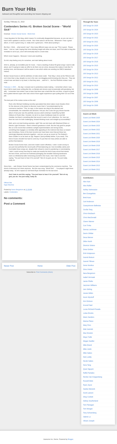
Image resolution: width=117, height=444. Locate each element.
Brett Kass (87, 197)
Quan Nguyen (88, 369)
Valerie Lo (87, 417)
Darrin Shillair (88, 233)
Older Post (70, 266)
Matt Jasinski (88, 329)
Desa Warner (88, 237)
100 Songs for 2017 (90, 58)
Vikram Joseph (88, 421)
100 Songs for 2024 (90, 30)
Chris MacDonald (89, 217)
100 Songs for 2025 (90, 26)
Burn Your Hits (19, 9)
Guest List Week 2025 (91, 118)
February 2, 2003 (10, 87)
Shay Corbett (88, 397)
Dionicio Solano (89, 245)
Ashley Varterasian (90, 190)
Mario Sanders (88, 317)
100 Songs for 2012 (90, 78)
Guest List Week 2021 (91, 134)
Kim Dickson (88, 301)
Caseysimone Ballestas (92, 206)
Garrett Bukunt (88, 257)
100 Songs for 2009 (90, 89)
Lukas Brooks (88, 313)
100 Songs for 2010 (90, 85)
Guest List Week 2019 (91, 141)
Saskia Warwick (89, 389)
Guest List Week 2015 (91, 157)
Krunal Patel (87, 305)
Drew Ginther (88, 249)
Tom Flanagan (88, 405)
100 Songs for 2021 (90, 42)
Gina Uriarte (87, 269)
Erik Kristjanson (89, 253)
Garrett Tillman (88, 261)
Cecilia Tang (87, 210)
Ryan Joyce (87, 385)
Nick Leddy (87, 357)
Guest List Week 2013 (91, 165)
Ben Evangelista (89, 193)
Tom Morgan (88, 409)
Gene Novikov (88, 265)
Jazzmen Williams (90, 285)
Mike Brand (87, 345)
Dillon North (87, 241)
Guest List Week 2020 (91, 138)
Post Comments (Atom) (44, 272)
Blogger (70, 439)
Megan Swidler (88, 341)
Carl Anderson (88, 201)
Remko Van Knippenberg (92, 377)
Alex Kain (86, 182)
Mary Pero (87, 325)
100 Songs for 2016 (90, 62)
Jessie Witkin (88, 293)
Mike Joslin (87, 349)
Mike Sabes (87, 353)
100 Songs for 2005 (90, 105)
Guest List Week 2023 (91, 126)
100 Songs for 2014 (90, 69)
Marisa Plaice (88, 321)
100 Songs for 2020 (90, 46)
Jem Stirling (87, 289)
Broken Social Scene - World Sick (23, 34)
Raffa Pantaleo (88, 373)
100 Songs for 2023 (90, 34)
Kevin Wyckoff (88, 297)
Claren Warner (88, 221)
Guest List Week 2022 (91, 130)
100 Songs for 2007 (90, 97)
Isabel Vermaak (89, 277)
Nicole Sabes (88, 361)
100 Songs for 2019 (90, 50)
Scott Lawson (88, 393)
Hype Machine (9, 185)
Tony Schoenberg (89, 413)
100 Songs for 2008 (90, 93)
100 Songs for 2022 (90, 38)
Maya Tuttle (87, 337)
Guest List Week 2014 (91, 161)
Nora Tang (87, 365)
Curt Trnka (87, 225)
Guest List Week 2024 (91, 122)
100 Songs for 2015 (90, 65)
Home (40, 266)
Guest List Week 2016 (91, 153)
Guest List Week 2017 (91, 149)
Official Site (8, 183)
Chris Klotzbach (89, 213)
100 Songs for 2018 (90, 54)
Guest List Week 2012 (91, 169)
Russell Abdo (88, 381)
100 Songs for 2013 (90, 74)
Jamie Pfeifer (88, 281)
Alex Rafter (87, 186)
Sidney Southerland (90, 401)
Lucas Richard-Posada (91, 309)
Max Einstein (88, 333)
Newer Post (9, 266)
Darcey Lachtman (90, 229)
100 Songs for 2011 (90, 82)
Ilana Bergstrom (89, 273)
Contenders (14, 192)
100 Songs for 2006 (90, 101)
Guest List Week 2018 (91, 145)
